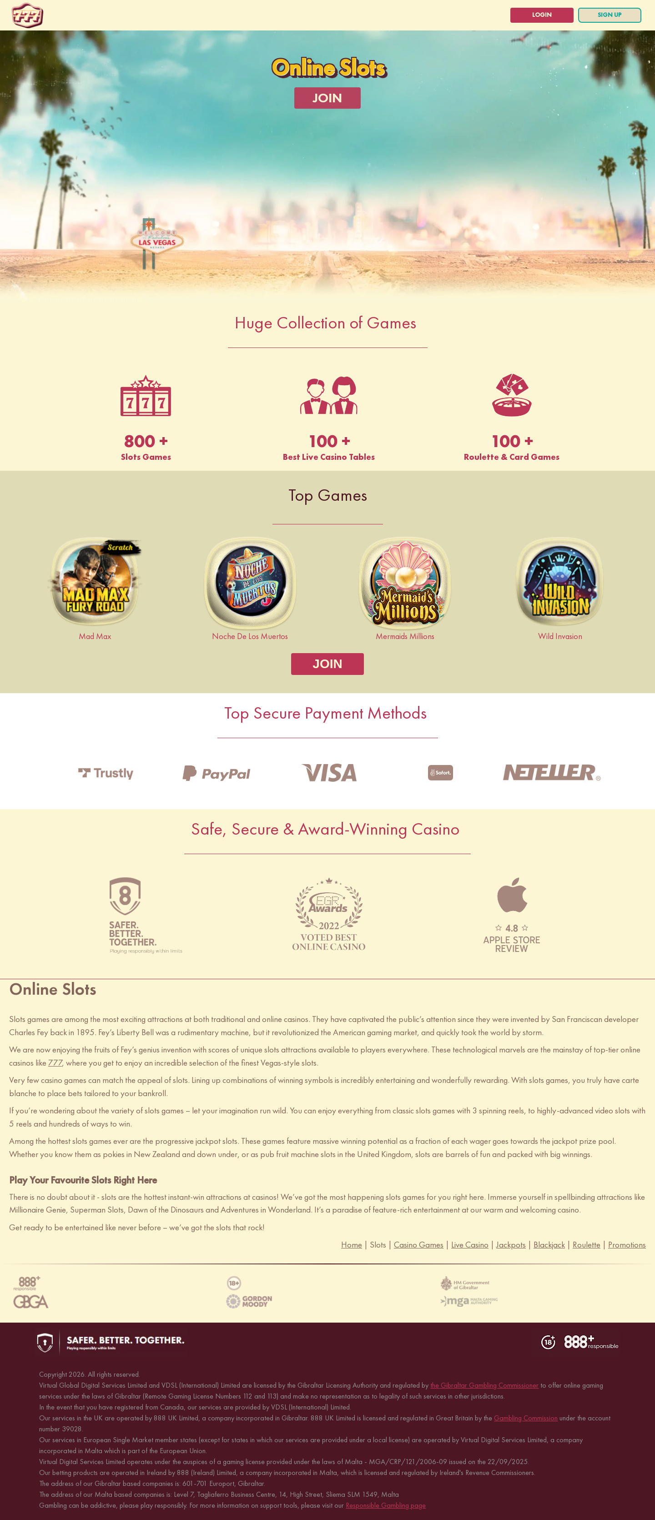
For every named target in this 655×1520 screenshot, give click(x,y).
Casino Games (418, 1242)
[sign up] (605, 15)
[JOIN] (327, 98)
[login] (527, 15)
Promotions (627, 1242)
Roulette (586, 1242)
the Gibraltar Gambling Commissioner (484, 1383)
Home (351, 1242)
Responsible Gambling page (386, 1503)
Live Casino (470, 1242)
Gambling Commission (526, 1416)
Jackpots (511, 1242)
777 (55, 1061)
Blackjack (549, 1242)
